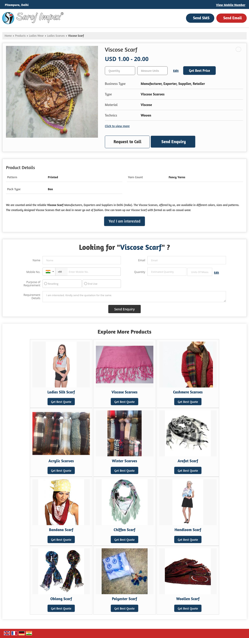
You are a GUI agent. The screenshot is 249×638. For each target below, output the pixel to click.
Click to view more (117, 126)
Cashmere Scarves (188, 392)
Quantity (139, 272)
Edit (176, 70)
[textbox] (152, 70)
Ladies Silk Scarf (61, 392)
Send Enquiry (173, 141)
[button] (230, 5)
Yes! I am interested (124, 221)
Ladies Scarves (56, 35)
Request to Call (127, 141)
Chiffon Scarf (124, 529)
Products (20, 35)
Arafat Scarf (187, 461)
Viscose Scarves (124, 392)
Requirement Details (31, 296)
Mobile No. (33, 272)
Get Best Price (199, 70)
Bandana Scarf (61, 529)
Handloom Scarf (188, 529)
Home (8, 35)
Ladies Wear (36, 35)
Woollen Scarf (188, 598)
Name (36, 260)
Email (141, 260)
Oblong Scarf (61, 598)
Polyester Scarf (124, 598)
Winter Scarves (124, 461)
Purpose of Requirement (31, 284)
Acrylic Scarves (61, 461)
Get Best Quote (61, 402)
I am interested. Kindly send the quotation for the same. (134, 296)
